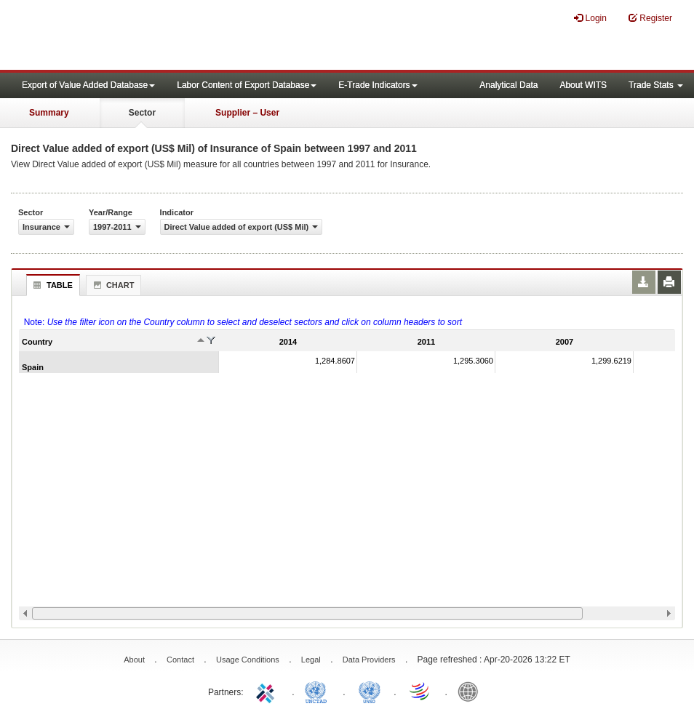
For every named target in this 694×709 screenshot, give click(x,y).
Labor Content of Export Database (246, 85)
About (134, 659)
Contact (180, 659)
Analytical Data (508, 85)
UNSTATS (369, 690)
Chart (112, 285)
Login (590, 17)
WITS (145, 36)
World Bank (471, 690)
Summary (49, 113)
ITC (267, 690)
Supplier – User (247, 113)
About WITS (583, 85)
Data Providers (369, 659)
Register (650, 17)
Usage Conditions (247, 659)
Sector (142, 113)
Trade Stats (656, 85)
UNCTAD (318, 690)
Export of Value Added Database (88, 85)
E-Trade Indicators (377, 85)
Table (51, 285)
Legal (311, 659)
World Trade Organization (420, 690)
